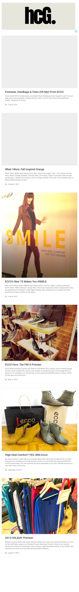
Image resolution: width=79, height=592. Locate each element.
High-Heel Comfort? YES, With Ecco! (26, 454)
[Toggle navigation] (76, 31)
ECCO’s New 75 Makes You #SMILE (26, 281)
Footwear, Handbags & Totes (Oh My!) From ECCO (34, 91)
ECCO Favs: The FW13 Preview (23, 364)
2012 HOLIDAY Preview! (19, 537)
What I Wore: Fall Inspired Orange (24, 169)
